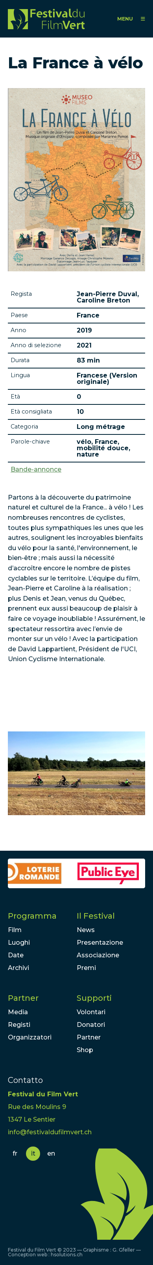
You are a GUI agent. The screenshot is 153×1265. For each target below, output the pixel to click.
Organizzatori (30, 1037)
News (86, 930)
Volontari (91, 1012)
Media (18, 1012)
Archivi (18, 968)
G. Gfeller (123, 1250)
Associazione (98, 955)
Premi (86, 968)
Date (16, 955)
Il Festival (96, 916)
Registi (19, 1024)
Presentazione (100, 942)
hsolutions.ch (67, 1254)
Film (15, 930)
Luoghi (19, 942)
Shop (85, 1050)
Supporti (94, 998)
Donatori (91, 1024)
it (33, 1153)
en (51, 1153)
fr (15, 1153)
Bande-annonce (36, 469)
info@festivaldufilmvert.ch (50, 1132)
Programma (32, 916)
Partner (23, 998)
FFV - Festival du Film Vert (46, 19)
